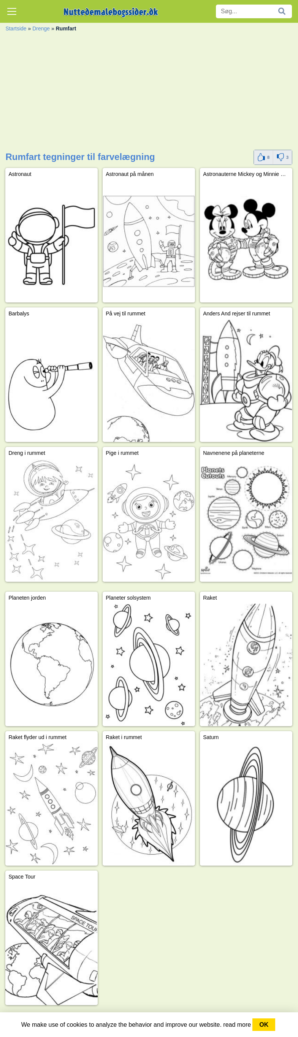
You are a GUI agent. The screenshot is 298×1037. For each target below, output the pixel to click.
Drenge (41, 28)
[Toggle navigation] (11, 11)
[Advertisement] (148, 93)
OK (263, 1024)
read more (237, 1024)
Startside (15, 28)
